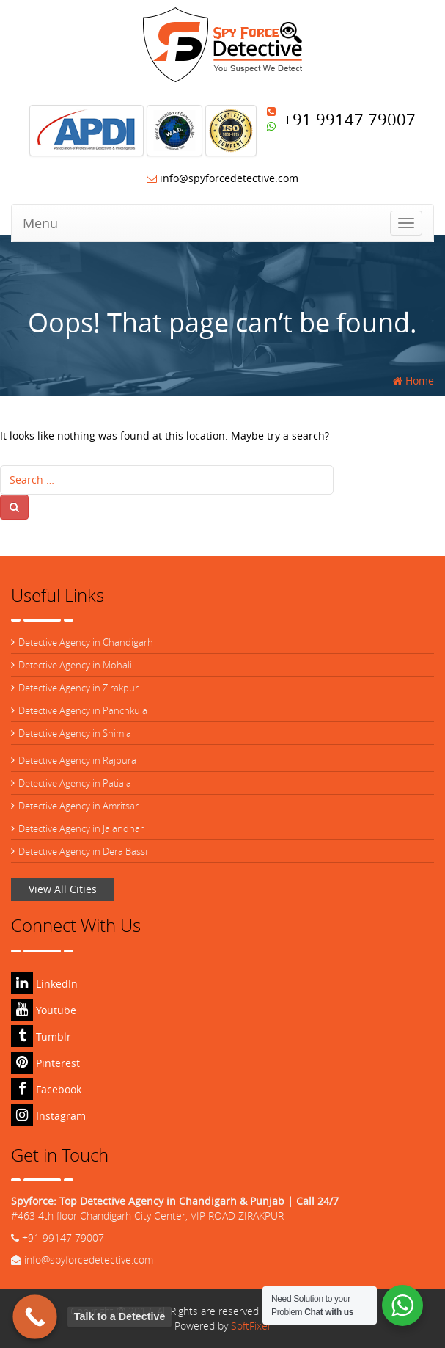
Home (413, 380)
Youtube (43, 1010)
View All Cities (63, 889)
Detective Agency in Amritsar (78, 805)
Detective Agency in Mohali (75, 664)
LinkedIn (44, 984)
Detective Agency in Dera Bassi (82, 851)
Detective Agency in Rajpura (77, 760)
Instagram (48, 1116)
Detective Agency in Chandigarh (85, 642)
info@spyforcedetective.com (222, 178)
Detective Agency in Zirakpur (78, 687)
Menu (40, 223)
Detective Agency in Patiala (74, 783)
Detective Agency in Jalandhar (81, 828)
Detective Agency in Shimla (74, 733)
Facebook (46, 1089)
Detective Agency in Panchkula (82, 710)
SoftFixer (251, 1326)
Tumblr (41, 1036)
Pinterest (45, 1063)
